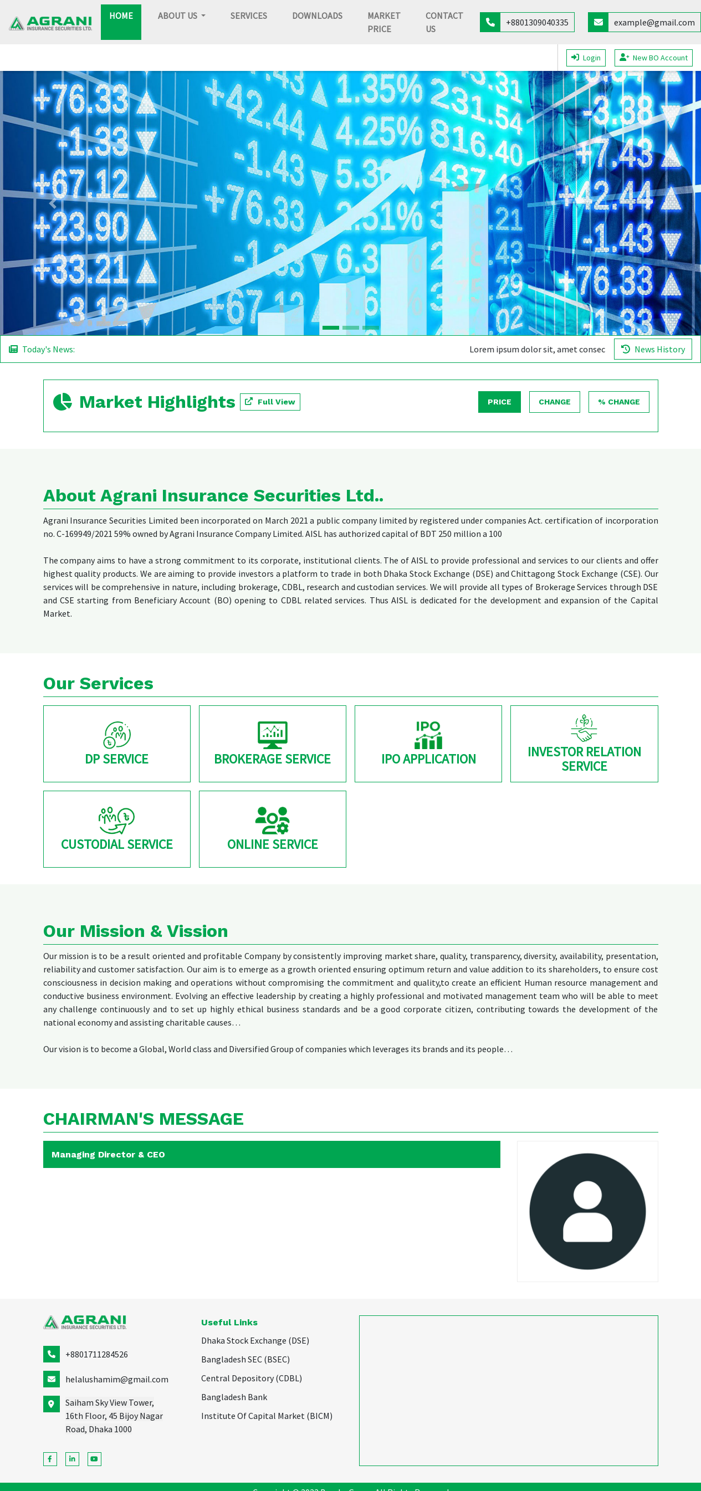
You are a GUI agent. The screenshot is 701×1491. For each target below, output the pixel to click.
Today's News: (42, 349)
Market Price (384, 22)
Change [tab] (555, 401)
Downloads (317, 15)
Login (586, 58)
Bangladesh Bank (234, 1396)
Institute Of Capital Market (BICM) (266, 1415)
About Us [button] (178, 15)
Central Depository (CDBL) (251, 1378)
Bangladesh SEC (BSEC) (245, 1359)
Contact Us (444, 22)
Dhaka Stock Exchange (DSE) (255, 1340)
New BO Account (654, 58)
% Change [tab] (619, 401)
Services (249, 15)
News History (653, 349)
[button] (52, 203)
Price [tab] (499, 401)
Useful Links (229, 1322)
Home (125, 14)
